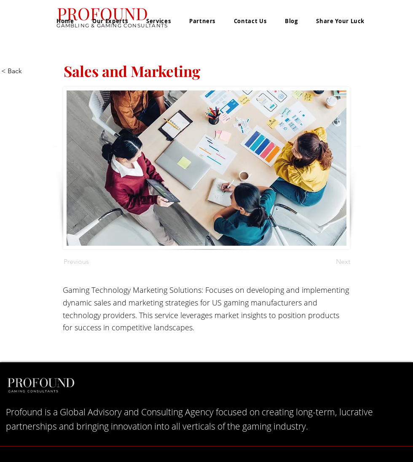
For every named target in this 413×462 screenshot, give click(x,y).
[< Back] (29, 71)
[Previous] (91, 261)
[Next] (329, 261)
